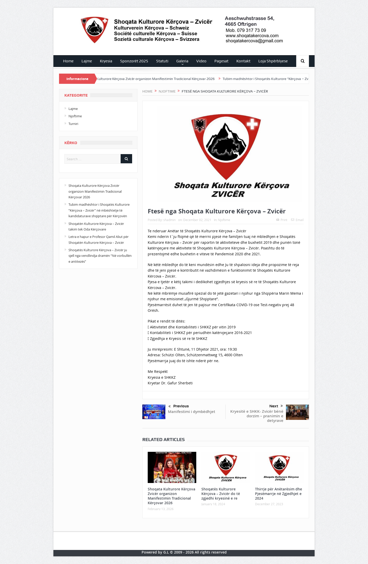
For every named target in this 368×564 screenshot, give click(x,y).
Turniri (73, 123)
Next (276, 406)
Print (281, 220)
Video (201, 61)
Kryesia (106, 61)
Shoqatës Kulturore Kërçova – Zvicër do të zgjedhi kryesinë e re (220, 494)
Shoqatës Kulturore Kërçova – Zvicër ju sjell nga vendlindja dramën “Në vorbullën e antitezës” (100, 256)
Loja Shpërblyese (273, 61)
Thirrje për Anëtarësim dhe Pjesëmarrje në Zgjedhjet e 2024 (278, 494)
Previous (178, 406)
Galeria (182, 61)
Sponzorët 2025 (134, 61)
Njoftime (224, 220)
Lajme (87, 61)
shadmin (169, 220)
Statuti (162, 61)
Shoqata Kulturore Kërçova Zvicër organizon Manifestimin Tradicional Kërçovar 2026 (152, 79)
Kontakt (243, 61)
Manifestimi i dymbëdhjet (191, 411)
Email (297, 220)
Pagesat (221, 61)
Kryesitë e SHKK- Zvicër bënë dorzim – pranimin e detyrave (256, 416)
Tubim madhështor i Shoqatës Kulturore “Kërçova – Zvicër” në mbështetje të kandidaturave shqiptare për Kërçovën (99, 210)
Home (68, 61)
